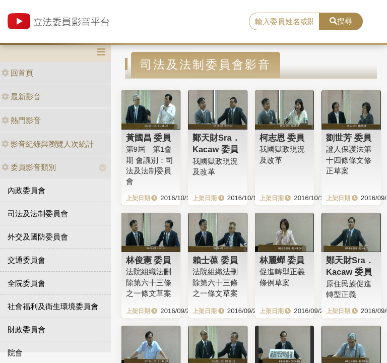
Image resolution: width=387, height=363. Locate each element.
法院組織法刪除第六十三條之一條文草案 (148, 282)
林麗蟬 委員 (282, 260)
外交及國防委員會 (38, 236)
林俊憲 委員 (148, 260)
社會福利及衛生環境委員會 (53, 306)
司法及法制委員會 (38, 213)
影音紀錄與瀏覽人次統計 (48, 144)
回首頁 (17, 73)
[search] (284, 22)
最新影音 (21, 96)
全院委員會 (26, 283)
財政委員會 (26, 329)
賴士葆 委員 (215, 260)
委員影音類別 (29, 167)
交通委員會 (26, 260)
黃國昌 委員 (148, 137)
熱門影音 (21, 120)
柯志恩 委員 (282, 137)
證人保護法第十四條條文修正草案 (348, 160)
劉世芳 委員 (348, 137)
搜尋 (341, 21)
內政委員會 (26, 190)
